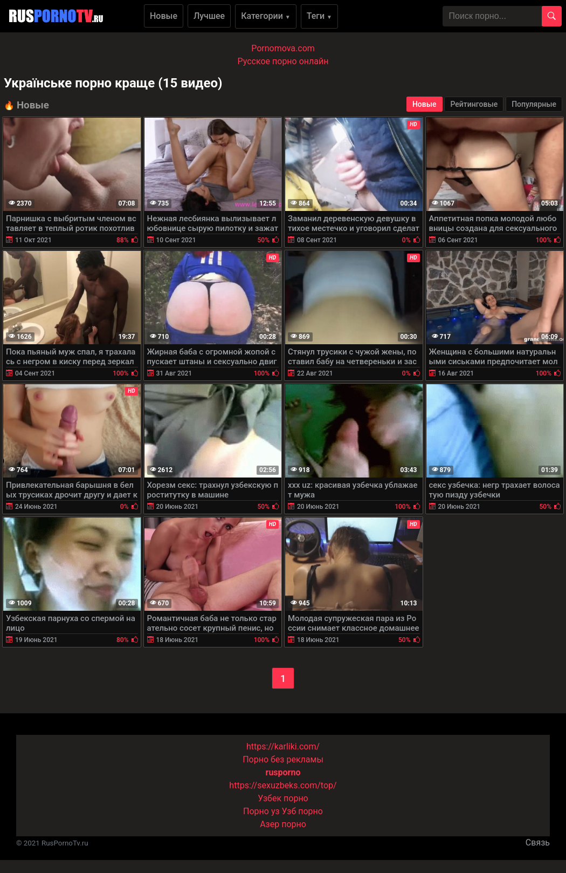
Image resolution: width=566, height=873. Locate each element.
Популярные (534, 104)
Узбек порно (283, 798)
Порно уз (261, 811)
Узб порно (302, 811)
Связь (538, 842)
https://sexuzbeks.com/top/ (282, 785)
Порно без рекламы (283, 759)
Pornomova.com (283, 48)
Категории (266, 16)
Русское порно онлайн (283, 61)
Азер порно (283, 824)
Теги (319, 16)
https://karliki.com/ (283, 746)
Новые (163, 16)
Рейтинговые (474, 104)
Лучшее (209, 16)
